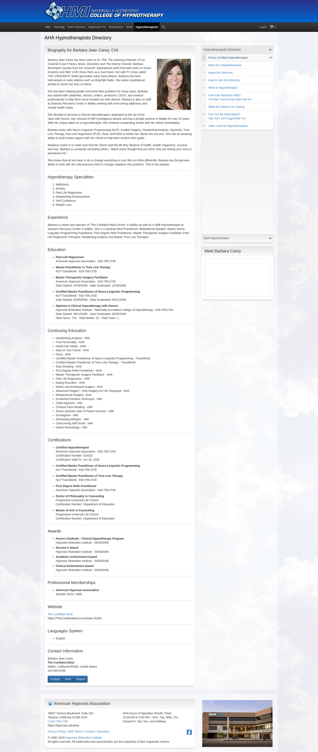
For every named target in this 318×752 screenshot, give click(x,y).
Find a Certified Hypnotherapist (227, 57)
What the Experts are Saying (226, 106)
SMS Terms (75, 731)
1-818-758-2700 (58, 721)
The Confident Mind (60, 614)
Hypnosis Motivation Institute (84, 737)
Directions (103, 731)
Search (80, 679)
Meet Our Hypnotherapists (224, 65)
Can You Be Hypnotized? (227, 116)
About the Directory (220, 72)
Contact (55, 679)
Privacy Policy (56, 731)
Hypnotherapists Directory (222, 49)
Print (68, 679)
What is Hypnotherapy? (223, 87)
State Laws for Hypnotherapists (228, 125)
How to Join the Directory (224, 80)
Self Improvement (216, 133)
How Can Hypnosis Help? (229, 97)
